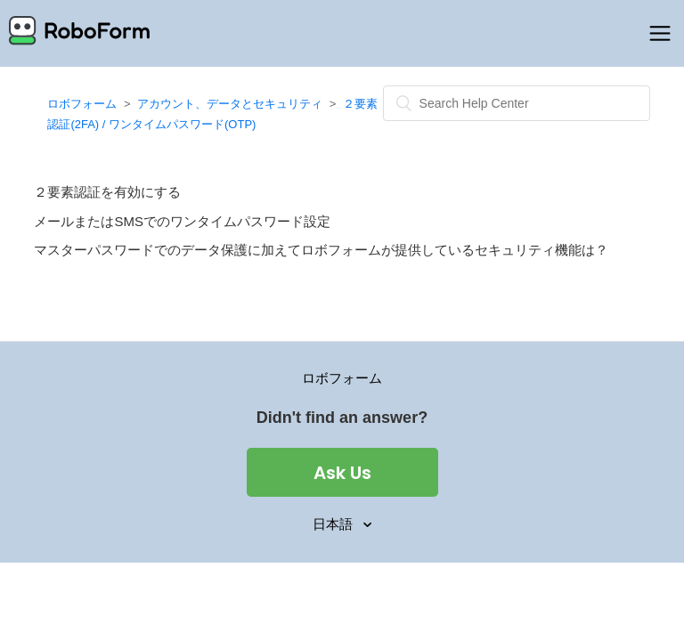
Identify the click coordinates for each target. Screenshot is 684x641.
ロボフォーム (82, 103)
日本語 (334, 523)
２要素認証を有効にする (107, 191)
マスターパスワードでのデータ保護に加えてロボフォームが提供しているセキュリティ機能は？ (321, 249)
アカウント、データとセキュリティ (229, 103)
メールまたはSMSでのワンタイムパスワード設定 (182, 221)
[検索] (516, 103)
